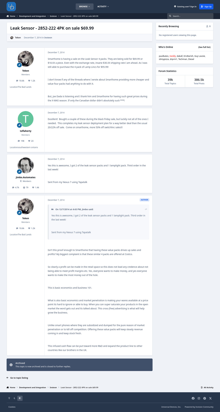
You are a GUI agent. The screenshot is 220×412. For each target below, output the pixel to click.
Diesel (191, 59)
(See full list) (204, 47)
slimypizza (164, 59)
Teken (18, 37)
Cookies (11, 407)
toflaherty (25, 130)
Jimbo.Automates (25, 177)
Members (26, 181)
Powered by (199, 407)
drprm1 (173, 59)
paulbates (163, 56)
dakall (180, 56)
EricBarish (188, 56)
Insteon (48, 37)
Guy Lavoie (199, 56)
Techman (182, 59)
